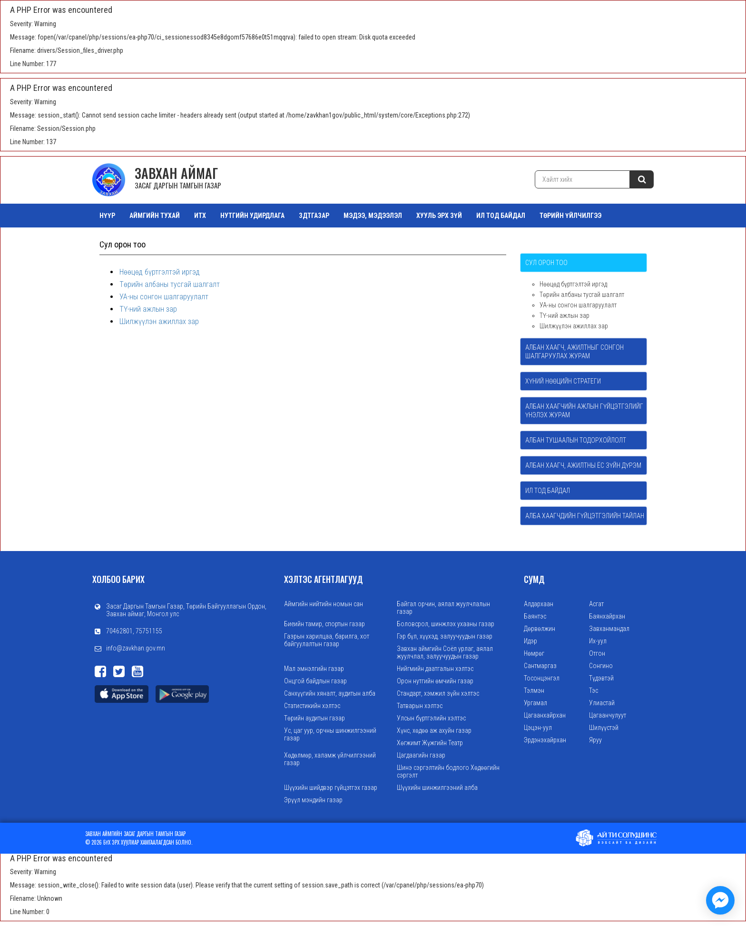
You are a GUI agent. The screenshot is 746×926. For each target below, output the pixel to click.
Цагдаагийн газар (421, 755)
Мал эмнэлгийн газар (314, 668)
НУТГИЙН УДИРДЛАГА (252, 215)
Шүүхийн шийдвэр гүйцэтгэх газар (330, 787)
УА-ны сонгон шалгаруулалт (163, 296)
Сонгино (601, 666)
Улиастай (602, 703)
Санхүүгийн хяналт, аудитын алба (329, 693)
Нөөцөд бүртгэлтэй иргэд (159, 271)
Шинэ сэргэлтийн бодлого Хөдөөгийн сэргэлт (448, 771)
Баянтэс (535, 616)
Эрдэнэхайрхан (545, 740)
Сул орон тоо (546, 262)
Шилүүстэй (603, 727)
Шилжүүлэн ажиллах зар (159, 321)
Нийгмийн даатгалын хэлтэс (435, 668)
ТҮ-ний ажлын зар (148, 309)
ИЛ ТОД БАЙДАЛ (500, 215)
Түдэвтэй (601, 678)
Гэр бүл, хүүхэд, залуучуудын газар (444, 636)
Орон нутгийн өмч (205, 239)
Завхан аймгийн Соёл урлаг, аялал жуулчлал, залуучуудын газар (445, 652)
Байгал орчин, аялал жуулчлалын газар (443, 607)
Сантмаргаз (540, 666)
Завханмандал (609, 628)
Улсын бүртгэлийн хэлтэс (431, 718)
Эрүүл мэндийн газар (313, 800)
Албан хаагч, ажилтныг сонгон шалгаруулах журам (574, 352)
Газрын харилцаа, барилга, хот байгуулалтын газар (326, 640)
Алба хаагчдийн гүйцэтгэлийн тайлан (584, 516)
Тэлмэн (534, 690)
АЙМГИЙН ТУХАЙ (154, 215)
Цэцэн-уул (538, 727)
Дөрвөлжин (539, 628)
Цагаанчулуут (607, 715)
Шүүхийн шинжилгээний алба (437, 787)
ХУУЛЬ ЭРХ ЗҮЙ (439, 215)
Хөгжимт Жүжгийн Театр (430, 743)
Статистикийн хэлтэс (312, 705)
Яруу (595, 740)
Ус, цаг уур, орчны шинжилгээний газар (330, 734)
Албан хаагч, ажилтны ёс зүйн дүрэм (583, 465)
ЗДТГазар (314, 215)
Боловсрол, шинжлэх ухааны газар (445, 624)
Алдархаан (538, 604)
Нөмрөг (534, 653)
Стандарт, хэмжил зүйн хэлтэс (438, 693)
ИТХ (200, 215)
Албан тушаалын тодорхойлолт (575, 440)
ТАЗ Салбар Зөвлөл (129, 239)
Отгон (597, 653)
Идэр (530, 641)
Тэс (593, 690)
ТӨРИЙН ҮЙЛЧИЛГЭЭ (570, 215)
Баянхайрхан (607, 616)
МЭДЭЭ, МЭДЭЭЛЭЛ (373, 215)
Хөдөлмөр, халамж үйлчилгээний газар (330, 759)
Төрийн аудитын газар (314, 718)
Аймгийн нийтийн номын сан (323, 604)
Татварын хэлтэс (419, 705)
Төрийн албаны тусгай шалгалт (169, 284)
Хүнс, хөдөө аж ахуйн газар (434, 730)
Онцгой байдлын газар (315, 681)
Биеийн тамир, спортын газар (324, 624)
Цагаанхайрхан (545, 715)
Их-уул (598, 641)
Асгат (596, 604)
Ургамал (535, 703)
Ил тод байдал (547, 490)
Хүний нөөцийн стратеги (563, 381)
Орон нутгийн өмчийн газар (435, 681)
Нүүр (107, 215)
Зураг (259, 239)
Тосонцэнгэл (542, 678)
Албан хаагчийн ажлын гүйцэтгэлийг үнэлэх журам (584, 411)
